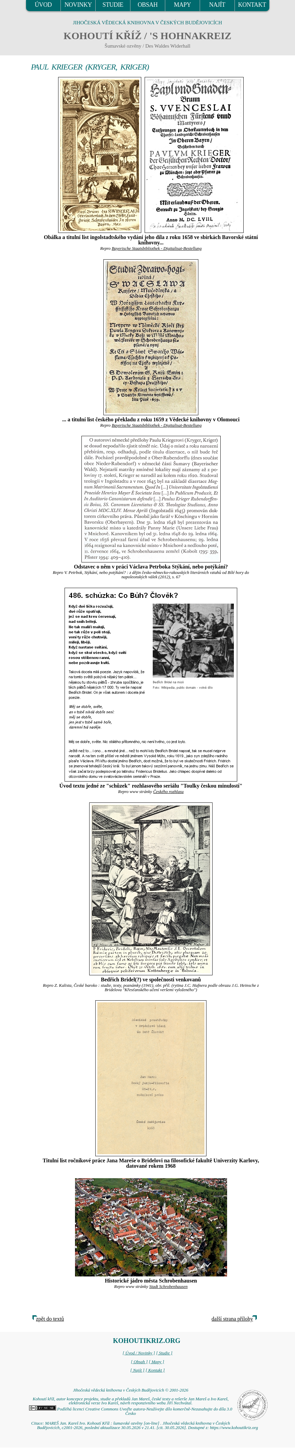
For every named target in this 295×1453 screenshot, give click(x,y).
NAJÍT (217, 4)
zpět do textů (50, 1319)
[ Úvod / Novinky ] (139, 1353)
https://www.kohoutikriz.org (234, 1427)
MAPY (182, 4)
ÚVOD (43, 4)
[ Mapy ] (156, 1361)
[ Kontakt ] (155, 1370)
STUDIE (112, 4)
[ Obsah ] (139, 1361)
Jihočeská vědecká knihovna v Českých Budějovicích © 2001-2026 (130, 1390)
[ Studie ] (164, 1353)
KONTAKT (252, 4)
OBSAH (147, 4)
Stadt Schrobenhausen (168, 1286)
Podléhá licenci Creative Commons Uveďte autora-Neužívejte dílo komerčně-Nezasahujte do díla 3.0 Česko (130, 1411)
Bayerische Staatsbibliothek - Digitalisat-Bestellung (156, 248)
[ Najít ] (137, 1370)
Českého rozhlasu (168, 791)
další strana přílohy (232, 1319)
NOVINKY (78, 4)
